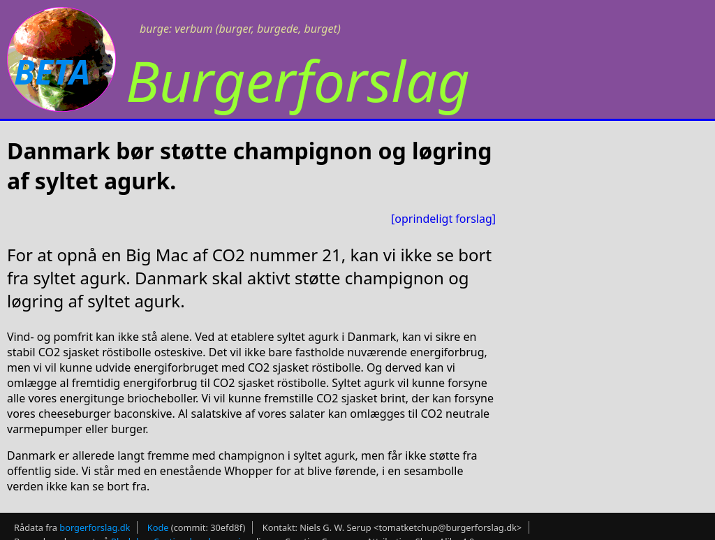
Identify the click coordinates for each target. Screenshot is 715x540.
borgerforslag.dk (94, 527)
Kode (158, 527)
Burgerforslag (298, 80)
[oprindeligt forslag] (443, 218)
